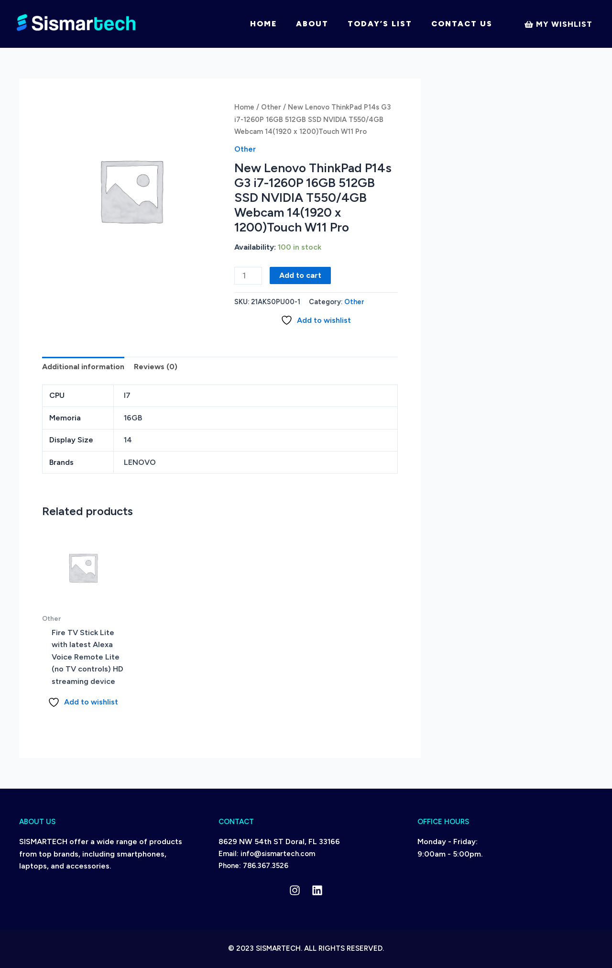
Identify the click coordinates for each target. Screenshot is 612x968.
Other (271, 107)
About (312, 23)
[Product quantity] (248, 276)
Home (263, 23)
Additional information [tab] (83, 366)
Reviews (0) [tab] (155, 366)
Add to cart (300, 275)
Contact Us (461, 23)
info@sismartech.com (277, 853)
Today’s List (380, 23)
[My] (558, 24)
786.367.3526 (265, 865)
